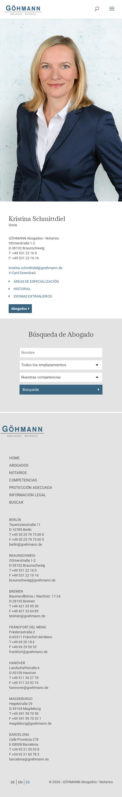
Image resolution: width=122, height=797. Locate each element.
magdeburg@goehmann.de (30, 723)
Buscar (16, 502)
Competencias (23, 480)
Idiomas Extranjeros (33, 296)
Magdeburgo (21, 699)
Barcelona (19, 735)
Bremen (16, 591)
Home (14, 458)
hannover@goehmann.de (28, 688)
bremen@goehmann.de (27, 616)
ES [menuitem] (28, 782)
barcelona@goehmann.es (29, 759)
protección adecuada (30, 487)
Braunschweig (22, 556)
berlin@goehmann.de (25, 544)
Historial (22, 289)
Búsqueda (30, 389)
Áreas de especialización (36, 281)
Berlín (15, 520)
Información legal (27, 495)
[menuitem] (13, 782)
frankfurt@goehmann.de (28, 652)
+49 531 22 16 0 (24, 253)
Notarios (18, 473)
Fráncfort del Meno (27, 627)
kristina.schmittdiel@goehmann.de (35, 268)
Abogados (19, 309)
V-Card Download (22, 273)
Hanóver (17, 663)
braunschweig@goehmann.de (32, 580)
